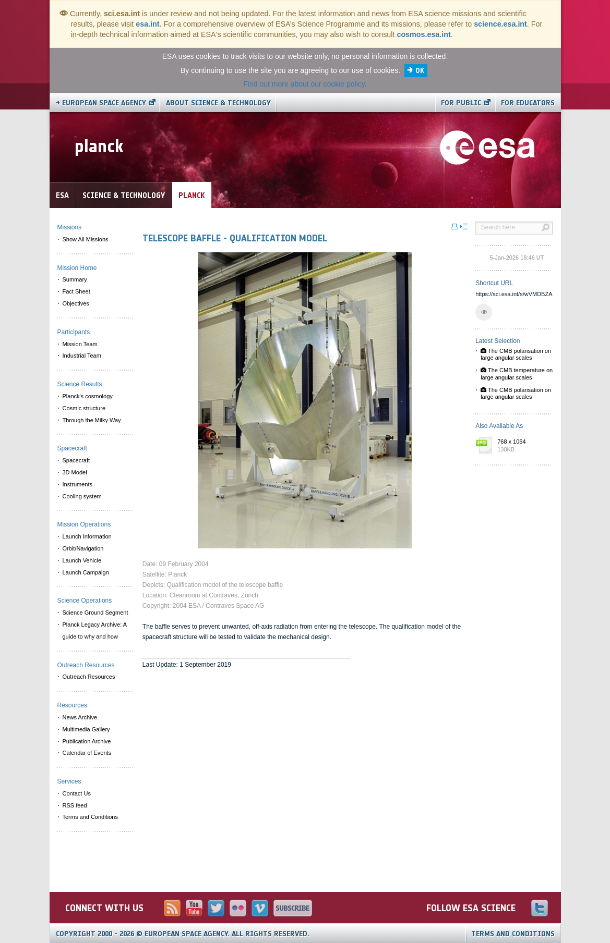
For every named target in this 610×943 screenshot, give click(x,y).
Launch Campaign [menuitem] (86, 572)
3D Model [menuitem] (75, 472)
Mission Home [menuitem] (77, 268)
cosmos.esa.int (423, 34)
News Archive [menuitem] (80, 717)
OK (419, 70)
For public (461, 103)
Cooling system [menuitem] (82, 496)
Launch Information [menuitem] (87, 536)
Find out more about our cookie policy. (304, 84)
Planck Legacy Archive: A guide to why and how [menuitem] (95, 630)
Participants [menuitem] (73, 332)
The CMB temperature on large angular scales (517, 373)
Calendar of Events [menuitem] (87, 753)
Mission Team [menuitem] (80, 344)
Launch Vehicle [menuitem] (82, 560)
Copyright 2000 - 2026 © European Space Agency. (182, 933)
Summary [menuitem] (75, 279)
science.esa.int (500, 24)
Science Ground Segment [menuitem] (95, 612)
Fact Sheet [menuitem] (76, 291)
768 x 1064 (522, 446)
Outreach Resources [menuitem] (89, 676)
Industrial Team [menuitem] (82, 355)
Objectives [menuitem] (76, 303)
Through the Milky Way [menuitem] (92, 420)
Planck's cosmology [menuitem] (88, 396)
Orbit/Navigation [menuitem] (83, 548)
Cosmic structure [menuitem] (84, 408)
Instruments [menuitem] (77, 484)
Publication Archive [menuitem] (87, 741)
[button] (483, 312)
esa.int (147, 24)
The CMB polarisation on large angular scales (516, 354)
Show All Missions (86, 239)
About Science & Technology (218, 103)
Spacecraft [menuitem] (76, 460)
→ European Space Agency (101, 103)
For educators (528, 103)
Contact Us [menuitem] (77, 793)
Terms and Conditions (513, 933)
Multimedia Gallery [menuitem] (86, 729)
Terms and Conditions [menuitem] (90, 817)
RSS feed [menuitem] (75, 805)
